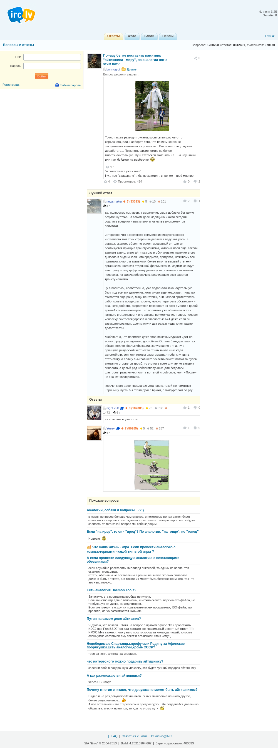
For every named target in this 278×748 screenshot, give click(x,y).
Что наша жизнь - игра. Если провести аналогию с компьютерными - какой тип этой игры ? (131, 549)
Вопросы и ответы (18, 45)
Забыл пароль (70, 85)
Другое (131, 69)
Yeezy (110, 428)
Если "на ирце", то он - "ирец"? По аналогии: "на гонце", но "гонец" (143, 532)
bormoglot (113, 69)
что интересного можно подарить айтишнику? (125, 661)
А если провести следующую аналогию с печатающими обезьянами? (133, 559)
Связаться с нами (134, 736)
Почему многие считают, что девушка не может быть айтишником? (142, 690)
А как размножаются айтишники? (114, 676)
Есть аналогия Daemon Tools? (111, 590)
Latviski (270, 36)
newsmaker (114, 201)
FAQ (114, 736)
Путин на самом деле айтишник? (114, 619)
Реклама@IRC (161, 736)
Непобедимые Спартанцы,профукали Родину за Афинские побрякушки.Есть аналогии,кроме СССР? (136, 645)
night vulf (112, 408)
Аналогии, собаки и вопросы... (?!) (115, 510)
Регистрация (11, 84)
